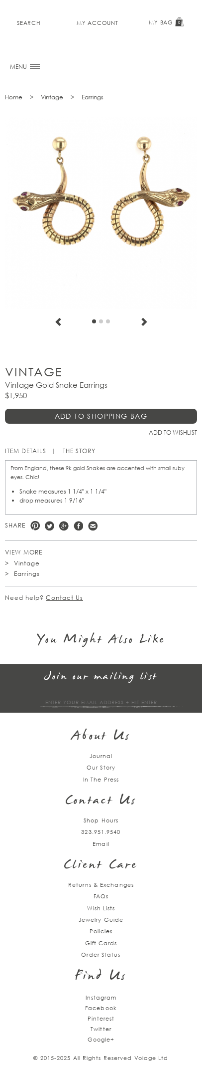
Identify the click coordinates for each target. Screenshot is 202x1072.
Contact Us (64, 597)
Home (13, 97)
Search (28, 22)
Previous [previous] (58, 322)
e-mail (93, 526)
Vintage (52, 97)
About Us (101, 737)
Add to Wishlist (173, 432)
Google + (64, 526)
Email (101, 843)
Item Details (25, 451)
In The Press (101, 779)
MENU (25, 66)
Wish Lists (101, 908)
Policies (101, 931)
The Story (79, 451)
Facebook (78, 526)
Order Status (100, 954)
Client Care (101, 865)
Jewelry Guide (101, 919)
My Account (97, 22)
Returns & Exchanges (101, 884)
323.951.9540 (100, 831)
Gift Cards (101, 943)
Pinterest (35, 526)
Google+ (101, 1039)
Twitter (49, 526)
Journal (101, 756)
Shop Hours (101, 820)
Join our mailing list (101, 677)
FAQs (101, 896)
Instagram (101, 997)
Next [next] (144, 322)
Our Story (101, 767)
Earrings (92, 97)
